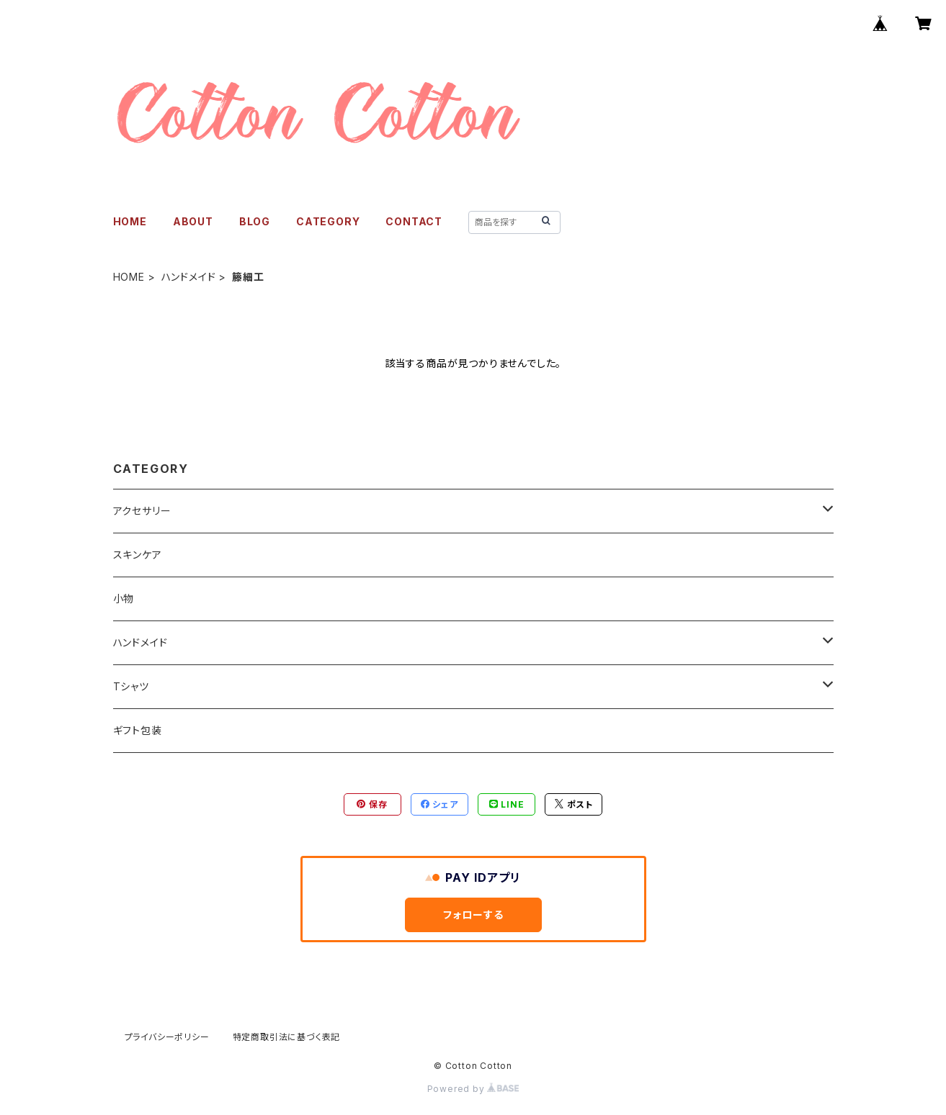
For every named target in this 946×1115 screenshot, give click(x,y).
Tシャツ (131, 686)
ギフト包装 (137, 730)
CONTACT (413, 221)
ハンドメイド (188, 277)
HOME (130, 221)
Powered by (473, 1088)
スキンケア (137, 555)
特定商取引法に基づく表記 (287, 1037)
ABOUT (193, 221)
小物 (124, 598)
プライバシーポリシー (167, 1037)
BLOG (254, 221)
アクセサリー (142, 511)
